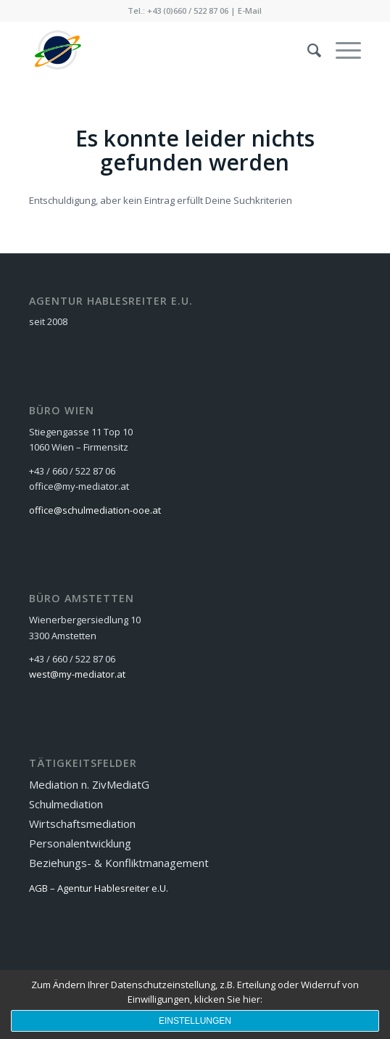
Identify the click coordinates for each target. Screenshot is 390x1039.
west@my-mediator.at (77, 674)
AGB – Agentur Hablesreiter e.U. (98, 888)
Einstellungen (195, 1021)
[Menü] (341, 50)
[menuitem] (307, 50)
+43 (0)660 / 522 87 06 (187, 10)
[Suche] (307, 50)
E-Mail (250, 10)
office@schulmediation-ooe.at (95, 510)
